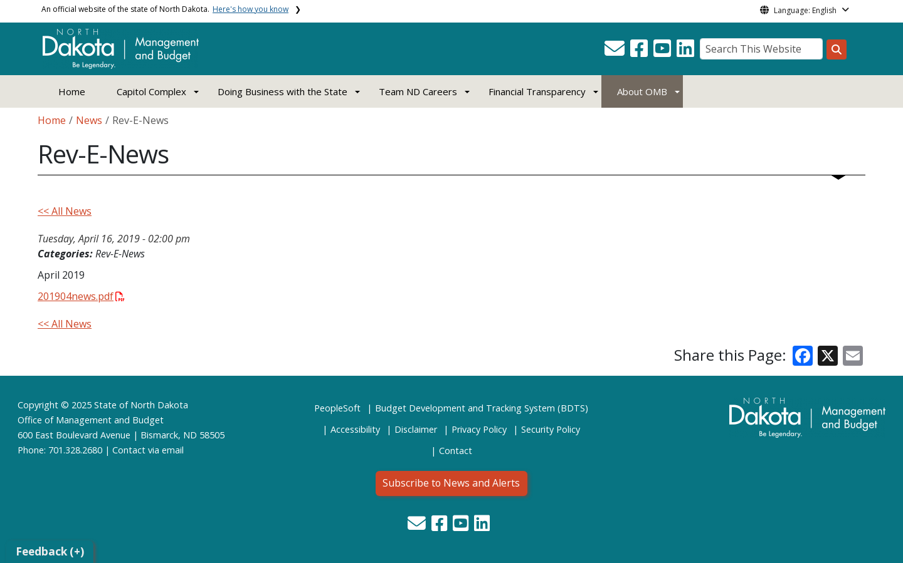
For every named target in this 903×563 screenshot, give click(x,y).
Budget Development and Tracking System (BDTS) (481, 408)
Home (71, 91)
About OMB (642, 91)
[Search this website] (836, 49)
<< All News (65, 211)
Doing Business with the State (282, 91)
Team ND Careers (418, 91)
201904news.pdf (81, 296)
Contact (128, 450)
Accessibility (355, 429)
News (89, 120)
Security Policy (550, 429)
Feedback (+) (50, 551)
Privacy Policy (479, 429)
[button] (616, 52)
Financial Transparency (537, 91)
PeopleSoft (337, 408)
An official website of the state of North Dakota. (164, 9)
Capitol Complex (151, 91)
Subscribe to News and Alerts (451, 483)
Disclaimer (415, 429)
